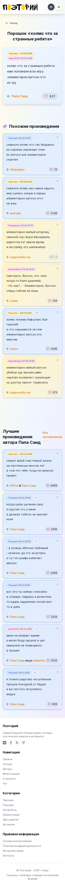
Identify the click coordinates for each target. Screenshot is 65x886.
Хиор (45, 870)
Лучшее (7, 764)
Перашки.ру (20, 225)
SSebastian (17, 169)
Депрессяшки (11, 814)
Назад (12, 22)
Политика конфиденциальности (22, 845)
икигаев (15, 213)
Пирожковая (21, 361)
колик (14, 300)
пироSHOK (20, 58)
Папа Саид (20, 96)
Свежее (7, 759)
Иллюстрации (11, 773)
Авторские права (13, 850)
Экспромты (9, 809)
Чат (5, 783)
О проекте (9, 778)
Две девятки (11, 819)
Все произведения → (52, 437)
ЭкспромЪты (21, 269)
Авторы (7, 768)
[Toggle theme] (51, 6)
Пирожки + (20, 53)
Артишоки (9, 824)
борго (14, 349)
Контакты (8, 855)
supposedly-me (20, 257)
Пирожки (8, 800)
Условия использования (17, 841)
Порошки (19, 138)
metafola (39, 660)
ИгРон (14, 485)
